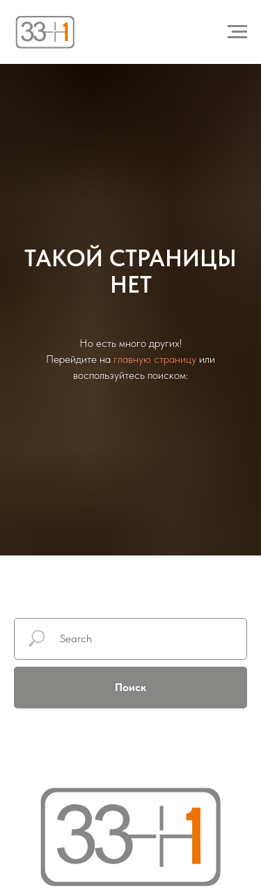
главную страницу (154, 359)
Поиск (130, 687)
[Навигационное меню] (237, 32)
